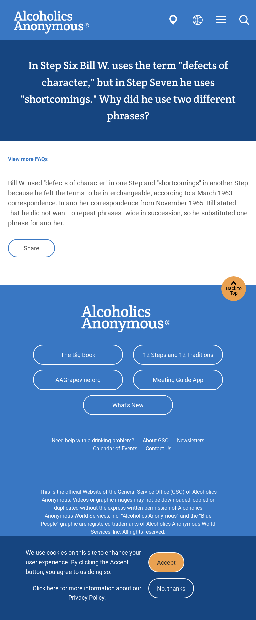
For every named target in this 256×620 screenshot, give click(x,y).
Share (31, 248)
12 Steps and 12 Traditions (178, 354)
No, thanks (171, 588)
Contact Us (158, 448)
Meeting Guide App (178, 379)
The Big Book (78, 354)
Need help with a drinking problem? (93, 440)
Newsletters (190, 440)
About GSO (156, 440)
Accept (166, 562)
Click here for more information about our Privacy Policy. (87, 593)
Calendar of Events (115, 448)
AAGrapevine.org (78, 379)
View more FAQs (28, 159)
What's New (128, 405)
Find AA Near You (174, 20)
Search (244, 20)
